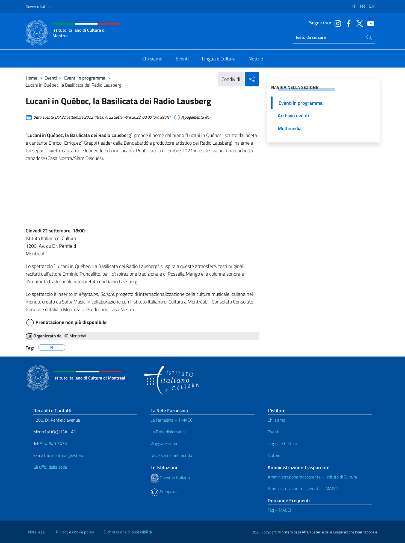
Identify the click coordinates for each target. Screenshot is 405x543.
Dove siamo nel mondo (171, 455)
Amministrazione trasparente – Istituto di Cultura (312, 477)
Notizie (274, 455)
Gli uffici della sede (50, 467)
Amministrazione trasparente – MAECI (303, 488)
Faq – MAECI (279, 510)
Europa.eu (164, 491)
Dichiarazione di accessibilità (128, 532)
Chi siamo (276, 420)
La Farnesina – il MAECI (172, 420)
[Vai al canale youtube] (369, 23)
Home (31, 77)
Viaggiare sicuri (163, 443)
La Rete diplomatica (168, 431)
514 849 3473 (53, 443)
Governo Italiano (38, 6)
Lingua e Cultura (282, 443)
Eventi (51, 77)
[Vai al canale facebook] (347, 23)
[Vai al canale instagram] (336, 23)
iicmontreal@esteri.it (66, 455)
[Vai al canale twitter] (358, 23)
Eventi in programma (84, 77)
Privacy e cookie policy (75, 532)
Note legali (37, 532)
